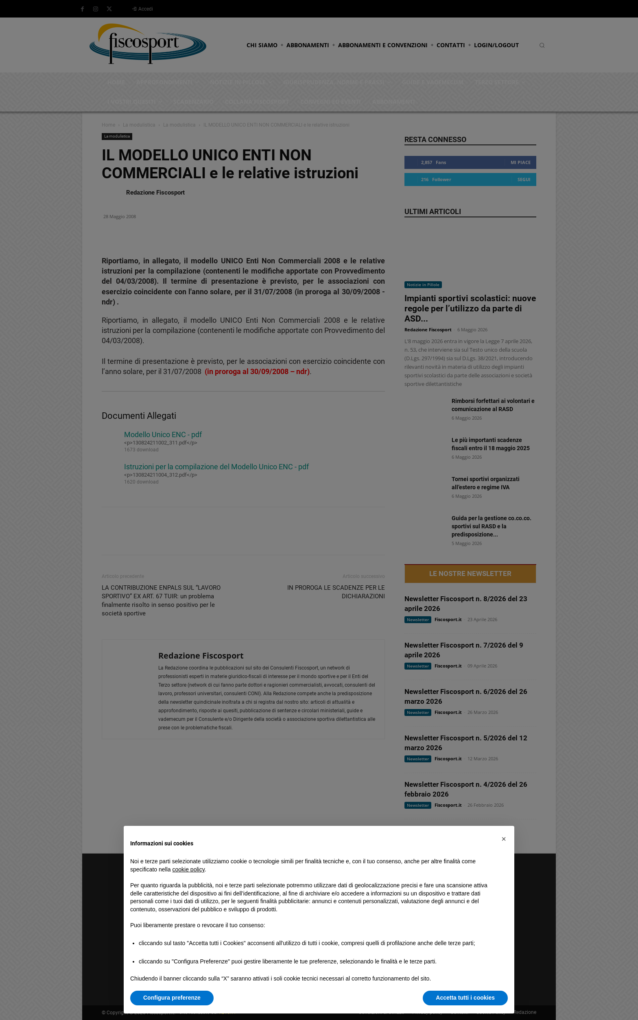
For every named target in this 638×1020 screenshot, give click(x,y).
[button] (503, 838)
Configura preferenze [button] (172, 997)
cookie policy (189, 869)
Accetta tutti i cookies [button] (465, 997)
